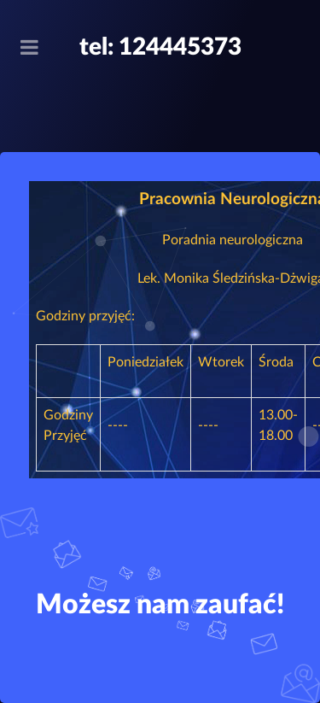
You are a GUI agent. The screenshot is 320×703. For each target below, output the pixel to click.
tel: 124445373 (160, 47)
